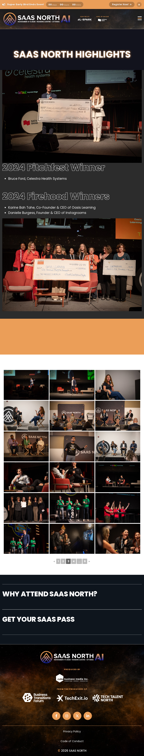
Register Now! (121, 4)
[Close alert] (139, 4)
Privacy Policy (72, 731)
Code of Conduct (72, 741)
